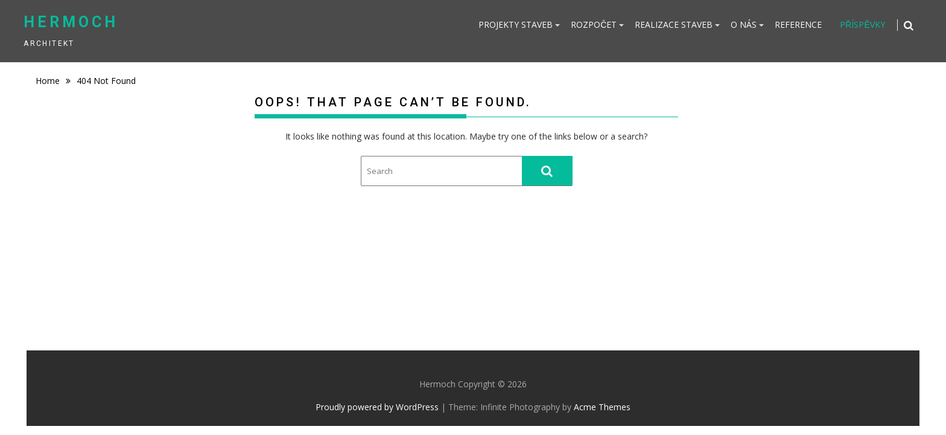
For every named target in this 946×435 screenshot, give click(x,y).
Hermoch (71, 22)
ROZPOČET (594, 24)
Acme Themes (602, 407)
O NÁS (744, 24)
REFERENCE (798, 24)
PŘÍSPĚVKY (862, 24)
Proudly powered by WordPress (377, 407)
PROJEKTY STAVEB (515, 24)
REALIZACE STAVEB (674, 24)
